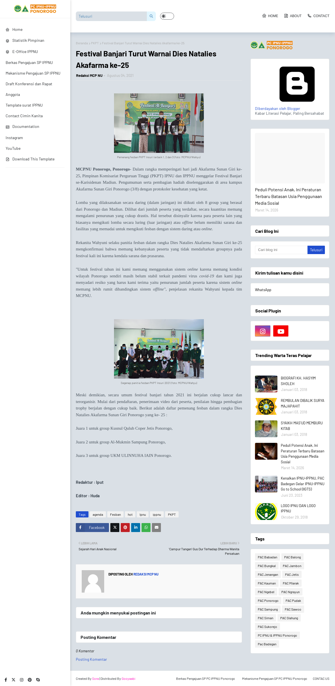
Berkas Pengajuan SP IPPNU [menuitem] (29, 62)
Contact (318, 15)
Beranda (82, 43)
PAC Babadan (267, 557)
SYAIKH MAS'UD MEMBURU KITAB (302, 426)
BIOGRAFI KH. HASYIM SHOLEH (298, 381)
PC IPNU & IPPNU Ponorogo (277, 635)
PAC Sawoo (293, 609)
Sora (95, 678)
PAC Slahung (289, 618)
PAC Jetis (292, 574)
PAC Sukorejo (267, 627)
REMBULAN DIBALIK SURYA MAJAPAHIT (302, 403)
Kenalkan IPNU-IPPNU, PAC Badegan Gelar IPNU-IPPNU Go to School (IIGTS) (302, 483)
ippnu (157, 514)
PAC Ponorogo (268, 600)
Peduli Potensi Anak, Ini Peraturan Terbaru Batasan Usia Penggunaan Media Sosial (288, 196)
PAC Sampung (268, 609)
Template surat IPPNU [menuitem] (24, 105)
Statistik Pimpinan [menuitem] (25, 40)
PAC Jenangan (268, 574)
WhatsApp (263, 289)
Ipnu (143, 514)
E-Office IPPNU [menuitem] (22, 51)
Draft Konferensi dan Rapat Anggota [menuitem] (29, 89)
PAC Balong (292, 557)
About (293, 15)
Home (270, 15)
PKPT (95, 43)
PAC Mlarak (291, 583)
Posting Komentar (91, 659)
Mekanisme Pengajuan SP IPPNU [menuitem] (33, 73)
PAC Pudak (293, 600)
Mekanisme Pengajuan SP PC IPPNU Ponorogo (274, 678)
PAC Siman (265, 618)
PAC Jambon (292, 566)
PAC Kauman (267, 583)
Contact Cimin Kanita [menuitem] (24, 115)
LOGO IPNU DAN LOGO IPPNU (298, 508)
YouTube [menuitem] (13, 148)
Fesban (115, 514)
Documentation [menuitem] (22, 126)
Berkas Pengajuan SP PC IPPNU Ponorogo (205, 678)
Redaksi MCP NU (89, 75)
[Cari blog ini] (281, 250)
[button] (167, 16)
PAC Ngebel (266, 592)
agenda (98, 514)
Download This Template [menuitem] (30, 158)
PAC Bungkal (267, 566)
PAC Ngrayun (290, 592)
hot (130, 514)
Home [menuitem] (14, 29)
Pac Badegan (267, 644)
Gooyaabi (128, 678)
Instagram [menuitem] (14, 137)
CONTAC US (321, 678)
